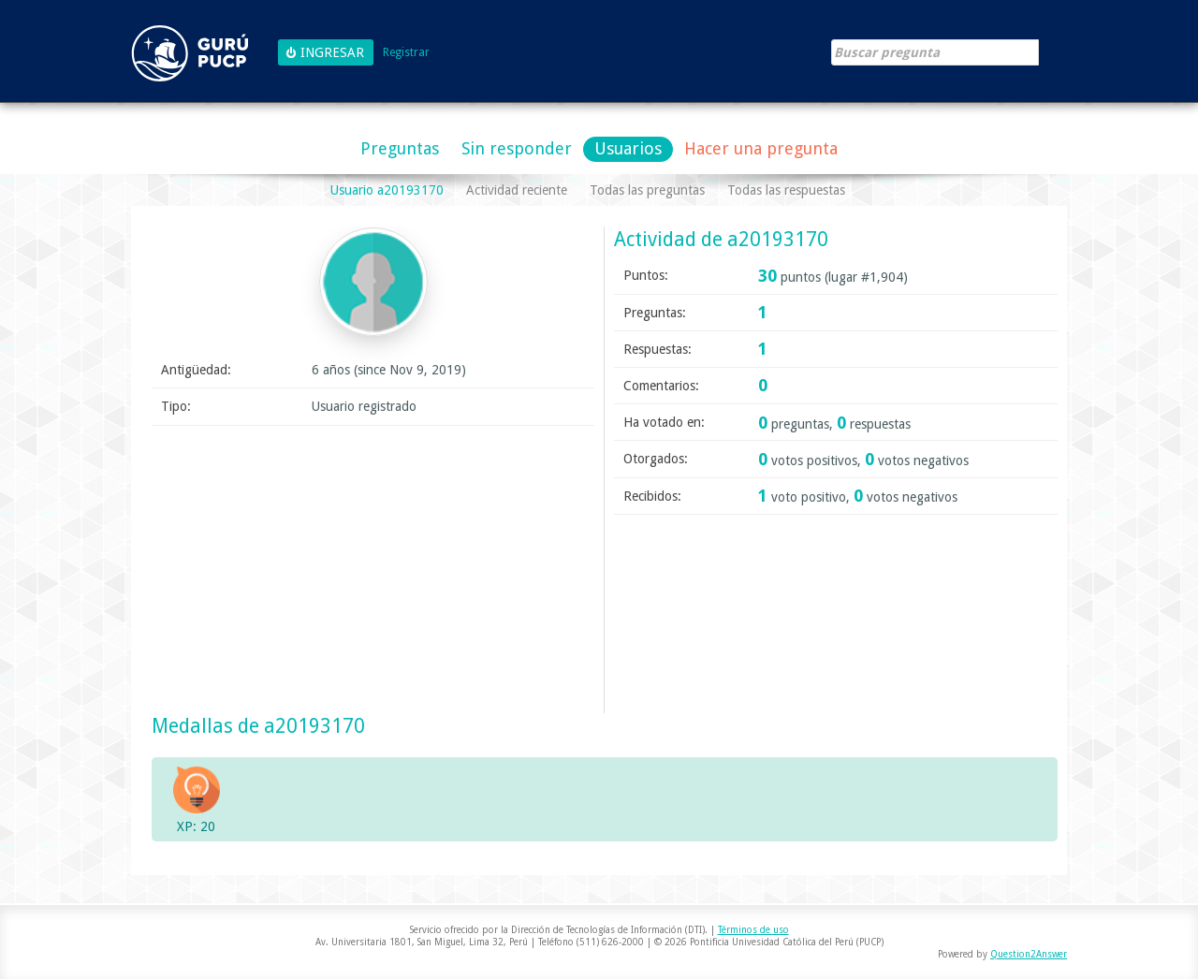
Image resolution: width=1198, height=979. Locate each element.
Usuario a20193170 (387, 190)
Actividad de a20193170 (721, 239)
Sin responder (516, 148)
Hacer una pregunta (761, 148)
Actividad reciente (516, 190)
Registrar (406, 53)
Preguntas (399, 148)
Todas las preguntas (647, 190)
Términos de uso (753, 930)
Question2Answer (1028, 954)
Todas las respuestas (786, 190)
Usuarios (628, 148)
